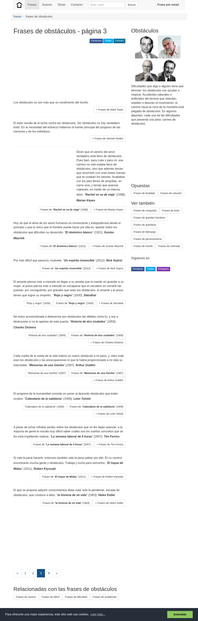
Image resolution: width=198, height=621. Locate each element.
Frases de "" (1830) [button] (75, 303)
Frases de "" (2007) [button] (62, 444)
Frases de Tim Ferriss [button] (111, 444)
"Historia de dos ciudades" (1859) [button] (47, 335)
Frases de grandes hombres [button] (149, 217)
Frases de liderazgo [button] (145, 231)
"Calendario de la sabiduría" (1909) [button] (44, 406)
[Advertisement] (79, 72)
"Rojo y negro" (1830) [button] (38, 303)
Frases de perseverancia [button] (148, 239)
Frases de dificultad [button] (76, 596)
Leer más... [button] (98, 614)
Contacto (77, 4)
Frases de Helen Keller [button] (110, 503)
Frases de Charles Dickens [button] (108, 342)
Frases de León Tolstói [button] (110, 413)
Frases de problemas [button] (105, 596)
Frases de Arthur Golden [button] (109, 380)
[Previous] (17, 573)
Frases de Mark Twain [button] (110, 109)
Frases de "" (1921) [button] (63, 246)
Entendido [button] (180, 614)
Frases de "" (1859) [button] (97, 335)
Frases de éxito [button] (170, 210)
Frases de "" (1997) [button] (97, 373)
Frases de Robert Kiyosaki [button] (108, 476)
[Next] (57, 573)
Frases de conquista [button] (145, 210)
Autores (47, 4)
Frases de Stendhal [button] (112, 303)
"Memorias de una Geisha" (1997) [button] (46, 373)
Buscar (132, 4)
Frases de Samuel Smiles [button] (108, 138)
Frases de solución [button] (171, 193)
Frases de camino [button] (26, 596)
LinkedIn (119, 40)
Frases (32, 4)
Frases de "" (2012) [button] (66, 268)
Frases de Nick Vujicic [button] (110, 268)
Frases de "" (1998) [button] (64, 209)
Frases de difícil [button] (51, 596)
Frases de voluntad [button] (169, 246)
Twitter (108, 40)
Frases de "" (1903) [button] (66, 503)
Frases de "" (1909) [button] (96, 406)
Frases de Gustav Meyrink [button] (108, 246)
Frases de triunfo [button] (143, 246)
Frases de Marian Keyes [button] (109, 209)
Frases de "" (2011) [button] (64, 476)
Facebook (96, 40)
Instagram (163, 268)
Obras (62, 4)
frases (17, 16)
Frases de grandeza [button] (145, 224)
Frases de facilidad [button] (144, 193)
